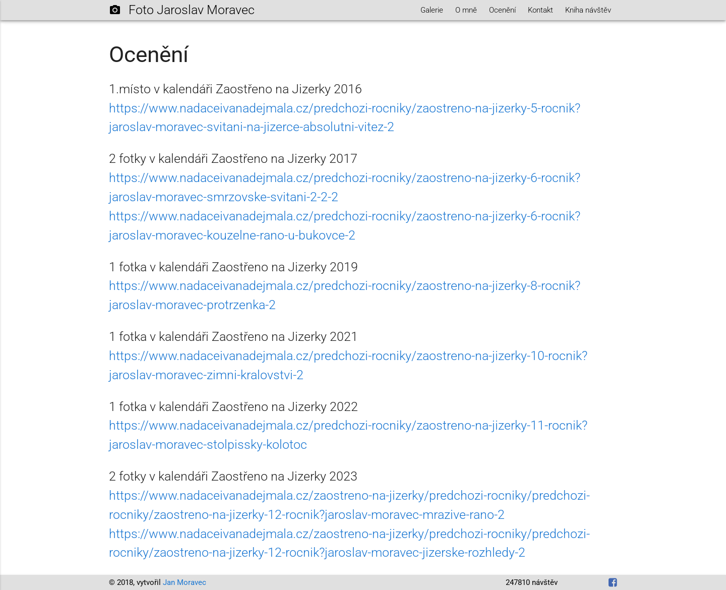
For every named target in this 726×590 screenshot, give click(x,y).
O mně (466, 10)
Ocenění (502, 10)
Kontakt (540, 10)
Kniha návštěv (588, 10)
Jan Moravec (184, 582)
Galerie (431, 10)
